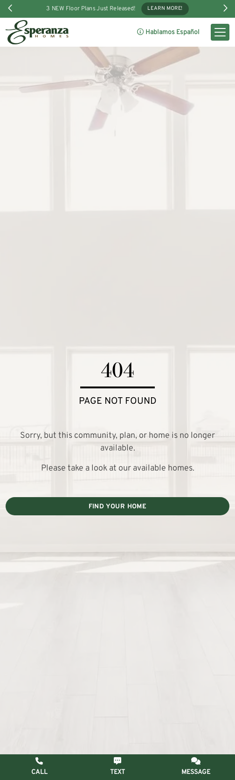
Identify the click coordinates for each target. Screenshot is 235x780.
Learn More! (165, 9)
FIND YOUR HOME (118, 507)
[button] (195, 766)
